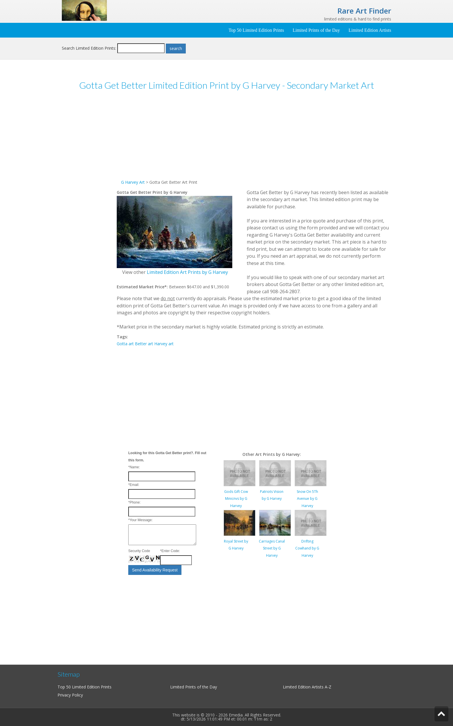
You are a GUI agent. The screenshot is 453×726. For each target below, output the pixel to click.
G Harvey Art (133, 182)
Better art (144, 343)
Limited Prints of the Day (316, 30)
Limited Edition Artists (369, 30)
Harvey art (164, 343)
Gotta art (125, 343)
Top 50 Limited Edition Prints (256, 30)
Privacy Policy (70, 695)
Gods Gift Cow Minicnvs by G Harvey (236, 498)
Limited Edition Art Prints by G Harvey (187, 272)
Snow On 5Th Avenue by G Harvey (307, 498)
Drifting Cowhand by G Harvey (307, 548)
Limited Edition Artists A (305, 687)
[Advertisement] (89, 184)
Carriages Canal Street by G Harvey (272, 548)
